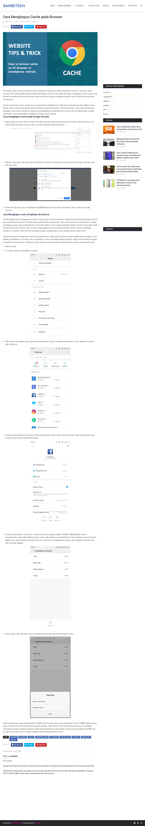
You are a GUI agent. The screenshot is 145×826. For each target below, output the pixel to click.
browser (23, 737)
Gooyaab (37, 823)
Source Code (94, 6)
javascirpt (107, 97)
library (106, 105)
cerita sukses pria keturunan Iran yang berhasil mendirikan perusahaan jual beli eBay (129, 168)
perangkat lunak (41, 737)
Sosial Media (118, 6)
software (54, 737)
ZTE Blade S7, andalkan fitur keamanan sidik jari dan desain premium (128, 182)
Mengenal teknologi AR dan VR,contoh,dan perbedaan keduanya (128, 141)
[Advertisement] (119, 29)
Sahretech (14, 6)
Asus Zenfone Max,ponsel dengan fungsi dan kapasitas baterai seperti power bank (129, 155)
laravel (106, 101)
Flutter (106, 92)
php (104, 110)
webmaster (86, 737)
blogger (13, 737)
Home (52, 6)
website (13, 740)
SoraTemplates (16, 823)
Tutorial (79, 6)
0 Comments (34, 22)
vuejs (105, 114)
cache (31, 737)
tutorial (76, 737)
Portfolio (133, 6)
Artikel (105, 6)
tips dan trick (65, 737)
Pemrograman (64, 6)
